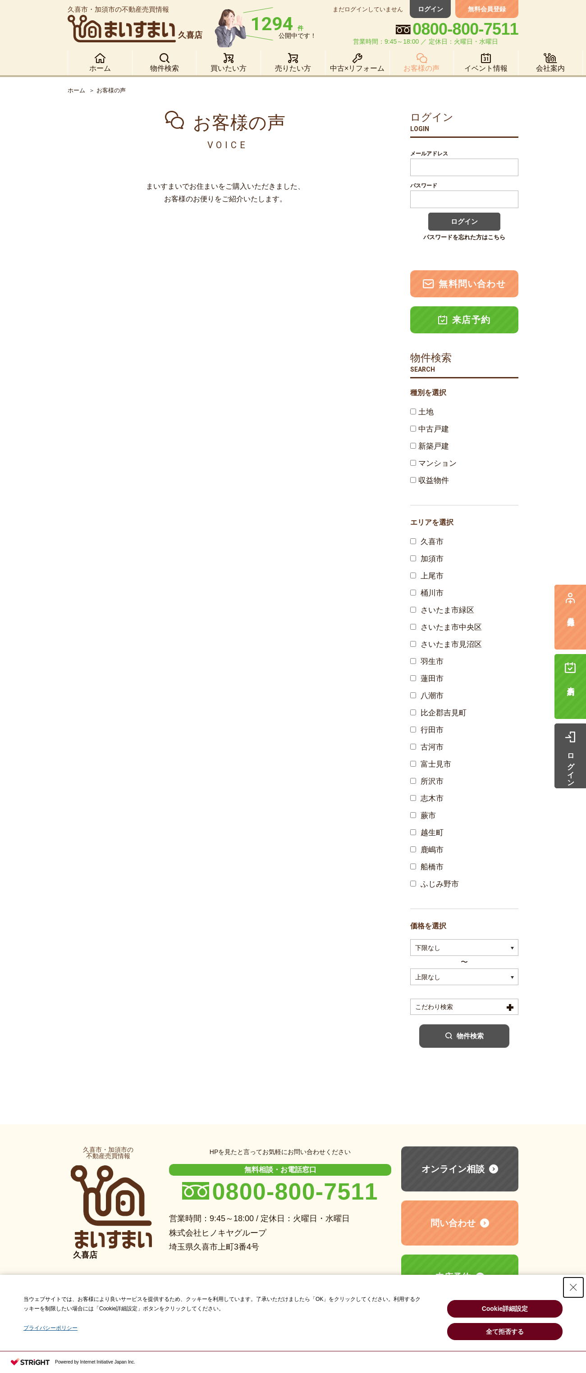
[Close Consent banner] (573, 1287)
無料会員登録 (487, 9)
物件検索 (464, 1036)
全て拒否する (505, 1331)
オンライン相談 (453, 1169)
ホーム (76, 90)
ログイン (430, 9)
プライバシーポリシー (50, 1328)
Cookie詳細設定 (505, 1308)
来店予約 (464, 320)
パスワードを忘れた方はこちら (464, 237)
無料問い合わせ (464, 284)
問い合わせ (453, 1223)
